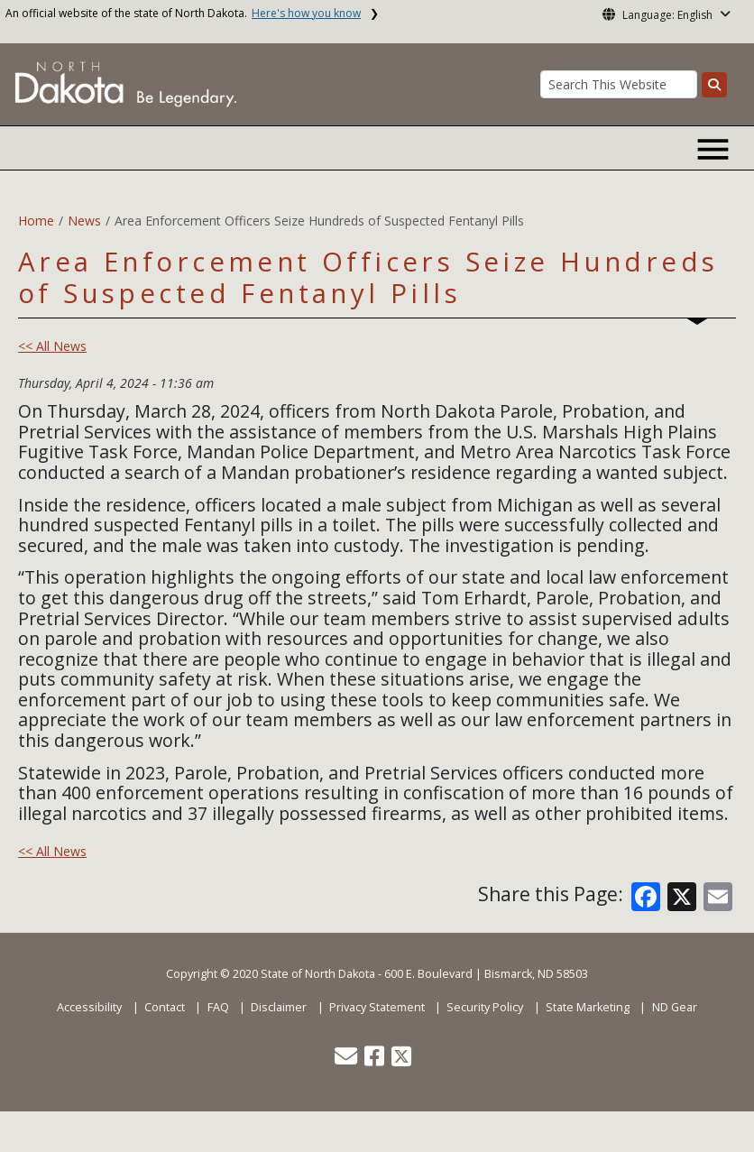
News (84, 220)
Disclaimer (279, 1007)
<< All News (52, 346)
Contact (164, 1007)
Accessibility (89, 1007)
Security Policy (484, 1007)
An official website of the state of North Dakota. (183, 13)
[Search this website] (714, 84)
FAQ (218, 1007)
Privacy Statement (377, 1007)
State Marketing (588, 1007)
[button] (347, 1060)
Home (36, 220)
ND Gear (674, 1007)
